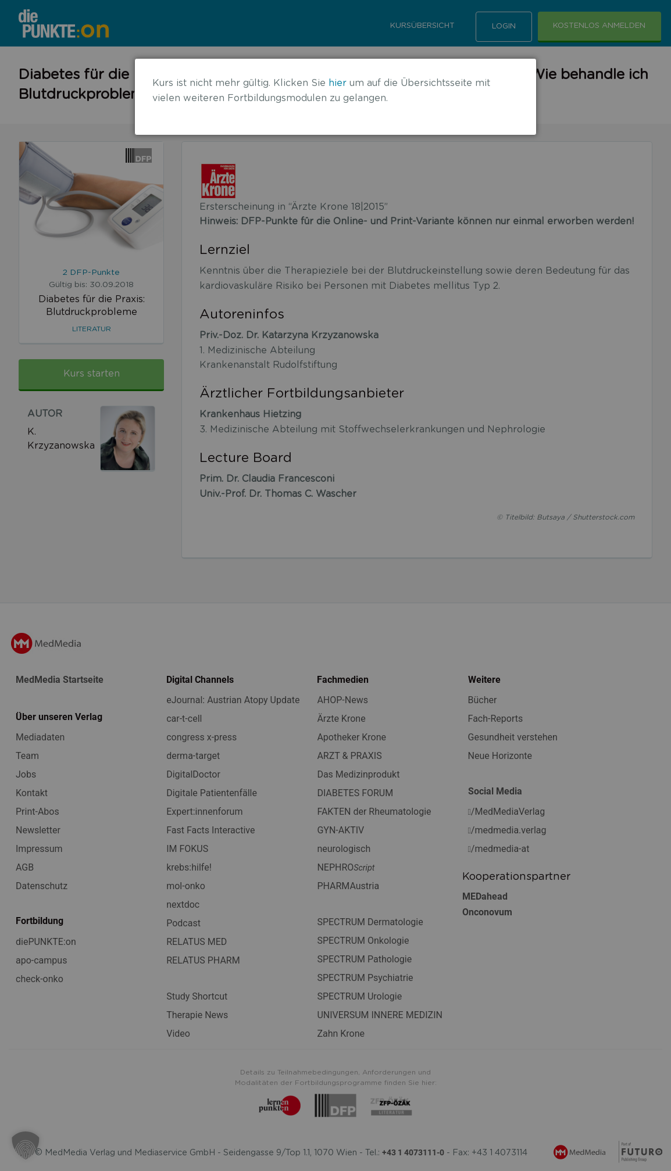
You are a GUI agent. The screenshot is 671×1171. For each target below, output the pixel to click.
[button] (25, 1145)
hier (338, 83)
